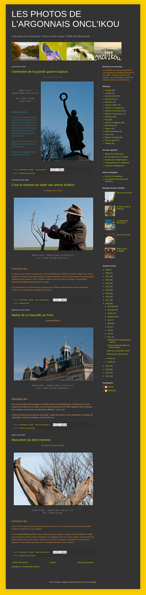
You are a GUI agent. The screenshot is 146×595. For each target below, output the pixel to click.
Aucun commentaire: (42, 300)
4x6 (79, 582)
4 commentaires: (41, 169)
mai (109, 330)
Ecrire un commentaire (113, 176)
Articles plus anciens (85, 562)
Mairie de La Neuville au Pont (32, 315)
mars (109, 337)
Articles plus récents (20, 562)
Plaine (107, 135)
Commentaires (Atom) (30, 567)
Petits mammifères (112, 131)
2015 (107, 366)
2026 (107, 270)
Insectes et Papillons (113, 123)
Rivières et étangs (112, 137)
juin (109, 327)
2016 (107, 304)
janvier (110, 362)
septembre (111, 317)
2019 (107, 293)
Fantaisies (109, 117)
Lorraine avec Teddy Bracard (116, 160)
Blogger (93, 582)
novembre (111, 310)
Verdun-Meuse (24, 534)
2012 (107, 376)
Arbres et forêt (24, 303)
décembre (111, 306)
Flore (107, 120)
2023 (107, 280)
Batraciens (109, 102)
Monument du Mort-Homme (31, 440)
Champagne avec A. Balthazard (117, 163)
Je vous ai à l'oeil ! (124, 235)
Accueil (53, 562)
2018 (107, 297)
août (109, 320)
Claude (110, 387)
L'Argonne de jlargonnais (114, 166)
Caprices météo (111, 105)
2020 (107, 290)
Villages (108, 143)
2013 (107, 373)
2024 (107, 277)
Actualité (108, 90)
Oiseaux (108, 129)
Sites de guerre (111, 140)
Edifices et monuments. (114, 114)
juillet (109, 323)
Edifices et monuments (27, 173)
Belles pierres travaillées (122, 250)
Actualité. (108, 93)
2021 (107, 287)
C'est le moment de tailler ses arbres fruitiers (43, 185)
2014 (107, 369)
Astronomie (109, 99)
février (110, 358)
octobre (110, 313)
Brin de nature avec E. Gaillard (116, 157)
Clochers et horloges (113, 108)
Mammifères (109, 126)
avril (109, 334)
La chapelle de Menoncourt (122, 222)
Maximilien (112, 391)
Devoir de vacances (124, 193)
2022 (107, 283)
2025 (107, 273)
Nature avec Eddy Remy (114, 154)
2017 (107, 300)
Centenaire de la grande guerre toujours (40, 71)
